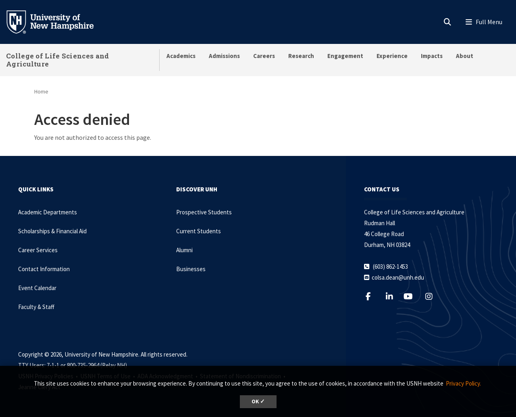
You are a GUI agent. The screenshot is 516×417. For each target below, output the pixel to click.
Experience (392, 56)
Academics (181, 56)
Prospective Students (204, 212)
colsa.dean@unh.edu (398, 277)
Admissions (224, 56)
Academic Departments (47, 212)
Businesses (191, 269)
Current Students (198, 231)
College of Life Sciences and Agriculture (57, 59)
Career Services (38, 250)
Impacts (432, 56)
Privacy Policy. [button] (463, 383)
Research (301, 56)
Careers (264, 56)
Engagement (345, 56)
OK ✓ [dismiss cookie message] (258, 401)
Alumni (184, 250)
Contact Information (44, 269)
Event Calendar (37, 288)
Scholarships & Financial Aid (52, 231)
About (464, 56)
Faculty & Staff (36, 307)
